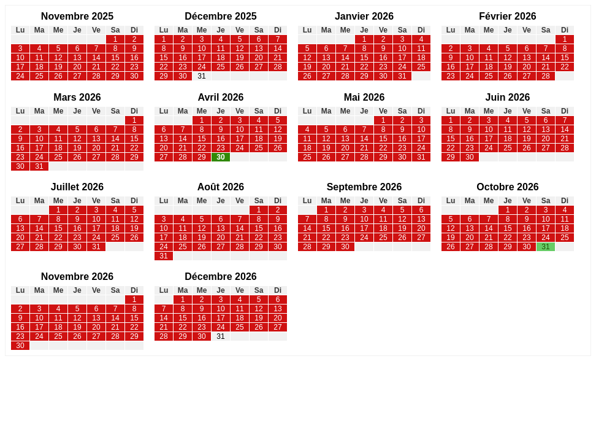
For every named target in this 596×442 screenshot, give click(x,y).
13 (77, 57)
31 (201, 76)
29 (115, 76)
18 (39, 67)
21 (96, 67)
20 (77, 67)
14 (96, 57)
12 (58, 57)
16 (134, 57)
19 (58, 67)
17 (20, 67)
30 (134, 76)
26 (58, 76)
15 (115, 57)
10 (20, 57)
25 (39, 76)
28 (96, 76)
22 (115, 67)
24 (20, 76)
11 (39, 57)
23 (134, 67)
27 (77, 76)
